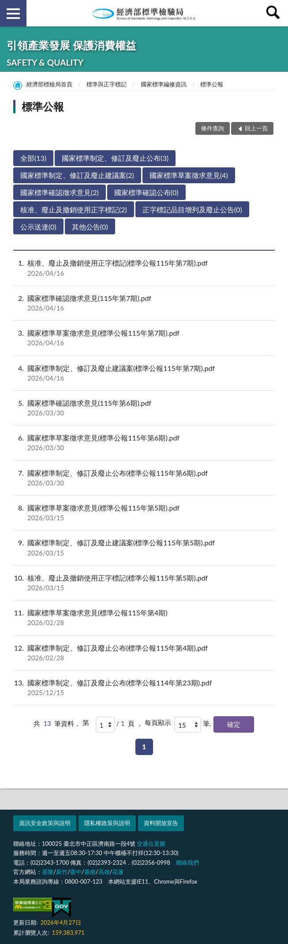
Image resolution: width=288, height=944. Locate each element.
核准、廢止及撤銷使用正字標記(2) (73, 209)
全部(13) (33, 158)
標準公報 (211, 84)
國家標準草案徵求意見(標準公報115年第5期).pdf (144, 513)
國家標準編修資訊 (164, 84)
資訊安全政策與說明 (45, 822)
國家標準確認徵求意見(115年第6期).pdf (144, 408)
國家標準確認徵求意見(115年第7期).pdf (144, 303)
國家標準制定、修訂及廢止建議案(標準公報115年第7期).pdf (144, 373)
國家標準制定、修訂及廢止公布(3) (115, 158)
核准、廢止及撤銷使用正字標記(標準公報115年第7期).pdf (144, 268)
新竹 (61, 871)
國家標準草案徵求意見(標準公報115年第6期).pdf (144, 443)
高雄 (104, 871)
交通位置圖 (151, 843)
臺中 (76, 871)
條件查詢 (212, 128)
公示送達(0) (38, 226)
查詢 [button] (275, 13)
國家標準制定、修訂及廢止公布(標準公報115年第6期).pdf (144, 478)
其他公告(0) (90, 226)
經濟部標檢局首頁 (49, 84)
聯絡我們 (187, 862)
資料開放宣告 (161, 822)
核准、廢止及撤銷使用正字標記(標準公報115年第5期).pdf (144, 583)
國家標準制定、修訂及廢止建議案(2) (77, 175)
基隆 (47, 871)
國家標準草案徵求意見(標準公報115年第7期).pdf (144, 338)
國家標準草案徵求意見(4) (189, 175)
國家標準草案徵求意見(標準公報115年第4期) (144, 617)
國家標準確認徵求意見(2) (59, 192)
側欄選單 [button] (13, 13)
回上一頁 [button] (256, 128)
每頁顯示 (158, 722)
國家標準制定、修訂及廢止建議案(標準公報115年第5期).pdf (144, 547)
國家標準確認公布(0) (146, 192)
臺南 (90, 871)
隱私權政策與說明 (107, 822)
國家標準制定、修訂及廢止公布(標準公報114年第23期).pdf (144, 687)
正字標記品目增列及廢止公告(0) (192, 209)
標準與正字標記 (106, 84)
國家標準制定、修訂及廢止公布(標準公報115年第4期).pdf (144, 653)
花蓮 (117, 871)
